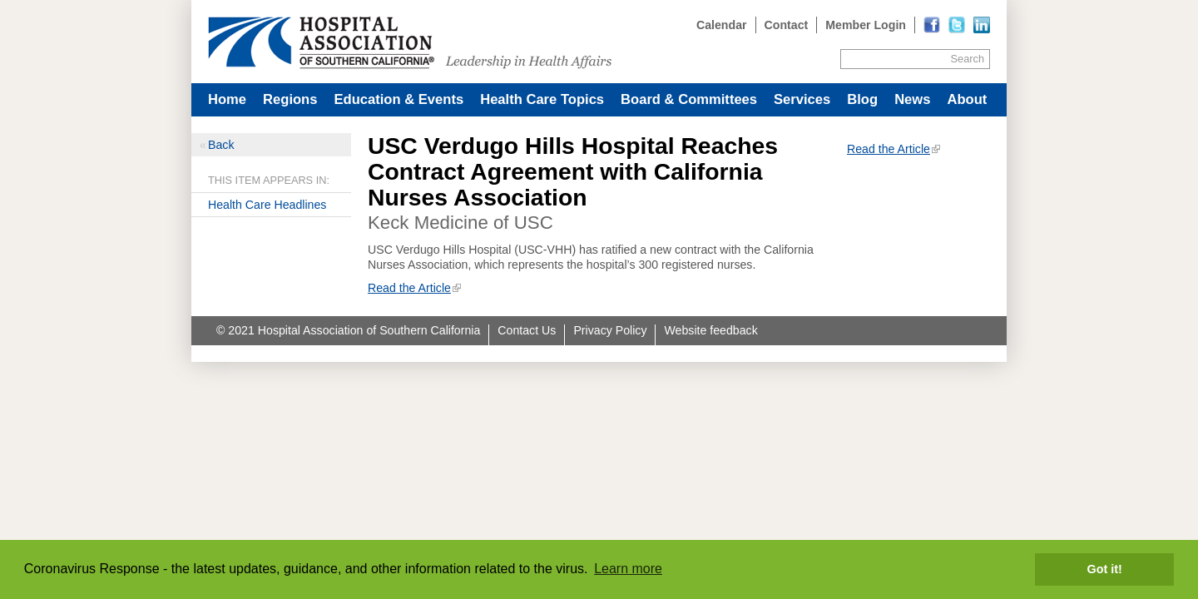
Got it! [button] (1104, 569)
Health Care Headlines (267, 204)
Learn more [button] (628, 569)
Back (221, 144)
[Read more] (981, 25)
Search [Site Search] (967, 58)
